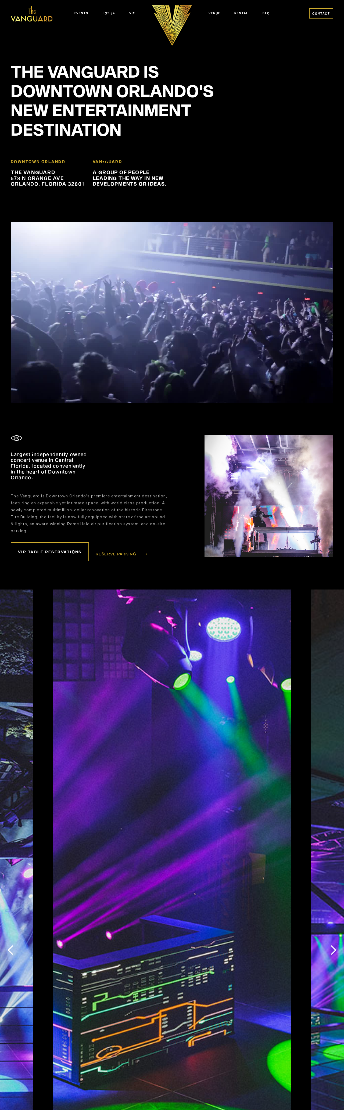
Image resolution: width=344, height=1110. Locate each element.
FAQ (266, 13)
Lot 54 (109, 13)
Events (81, 13)
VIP (132, 13)
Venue (214, 13)
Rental (241, 13)
